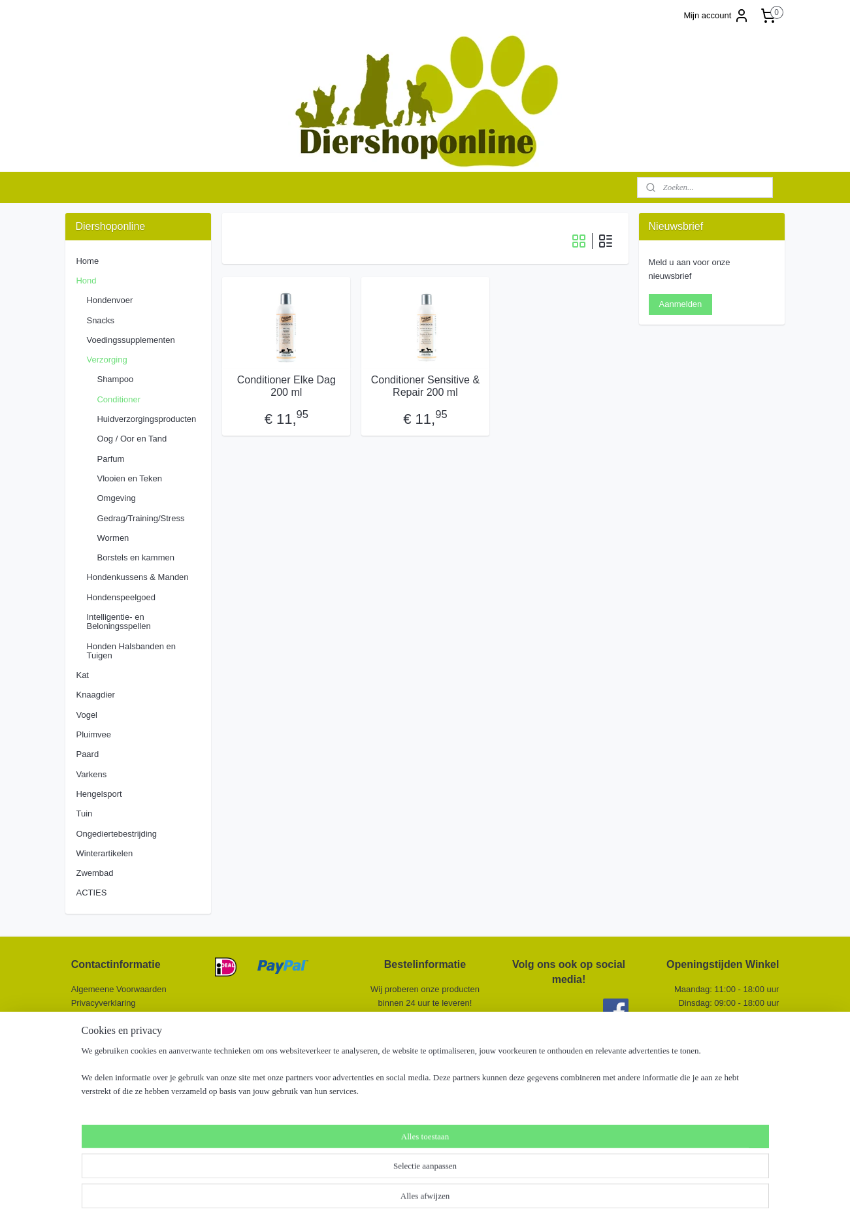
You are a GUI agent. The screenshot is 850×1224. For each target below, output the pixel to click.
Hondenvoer (109, 300)
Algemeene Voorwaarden (119, 989)
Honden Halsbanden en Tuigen (131, 650)
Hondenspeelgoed (120, 597)
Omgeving (116, 498)
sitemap (387, 1200)
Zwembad (94, 873)
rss (410, 1200)
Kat (82, 675)
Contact (87, 1030)
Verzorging (106, 359)
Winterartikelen (104, 853)
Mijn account (716, 16)
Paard (87, 754)
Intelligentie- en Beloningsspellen (118, 621)
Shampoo (115, 379)
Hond (86, 280)
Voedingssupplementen (130, 340)
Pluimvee (93, 734)
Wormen (113, 538)
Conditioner (118, 399)
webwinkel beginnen (453, 1200)
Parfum (110, 459)
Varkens (91, 774)
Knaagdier (95, 695)
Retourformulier (100, 1016)
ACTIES (91, 892)
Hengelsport (99, 794)
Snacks (100, 320)
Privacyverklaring (103, 1003)
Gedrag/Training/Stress (140, 518)
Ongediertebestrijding (116, 834)
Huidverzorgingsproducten (146, 419)
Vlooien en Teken (129, 478)
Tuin (84, 813)
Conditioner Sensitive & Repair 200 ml (424, 386)
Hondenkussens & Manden (137, 577)
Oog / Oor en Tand (132, 438)
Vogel (86, 715)
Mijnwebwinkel (554, 1200)
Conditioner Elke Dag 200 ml (286, 386)
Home (87, 261)
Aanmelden (680, 304)
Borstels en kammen (135, 557)
